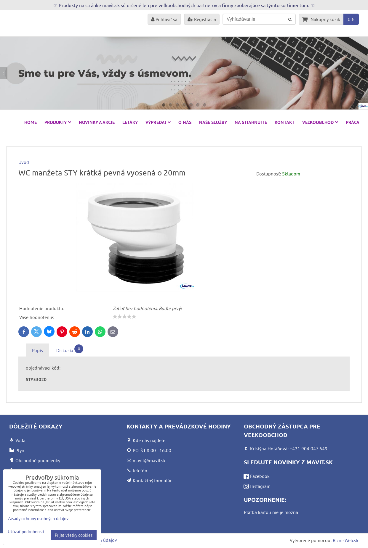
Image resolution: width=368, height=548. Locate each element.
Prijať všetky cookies (73, 535)
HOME (30, 122)
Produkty (57, 122)
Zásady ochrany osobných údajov (38, 518)
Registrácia (202, 19)
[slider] (124, 316)
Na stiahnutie (251, 122)
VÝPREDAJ (158, 122)
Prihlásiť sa (164, 19)
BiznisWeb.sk (346, 540)
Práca (352, 122)
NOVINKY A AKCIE (97, 122)
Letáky (130, 122)
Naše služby (213, 122)
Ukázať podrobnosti (26, 531)
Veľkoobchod (320, 122)
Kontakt (285, 122)
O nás (184, 122)
